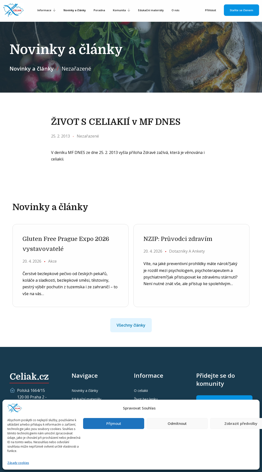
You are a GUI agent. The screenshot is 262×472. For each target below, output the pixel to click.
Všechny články (131, 325)
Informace (44, 10)
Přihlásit (210, 10)
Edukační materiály (151, 10)
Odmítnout (177, 423)
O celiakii (141, 390)
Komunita (119, 10)
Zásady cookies (18, 463)
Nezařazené (76, 68)
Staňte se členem (241, 10)
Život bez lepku (146, 399)
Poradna (99, 10)
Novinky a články (75, 10)
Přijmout (113, 423)
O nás (175, 10)
